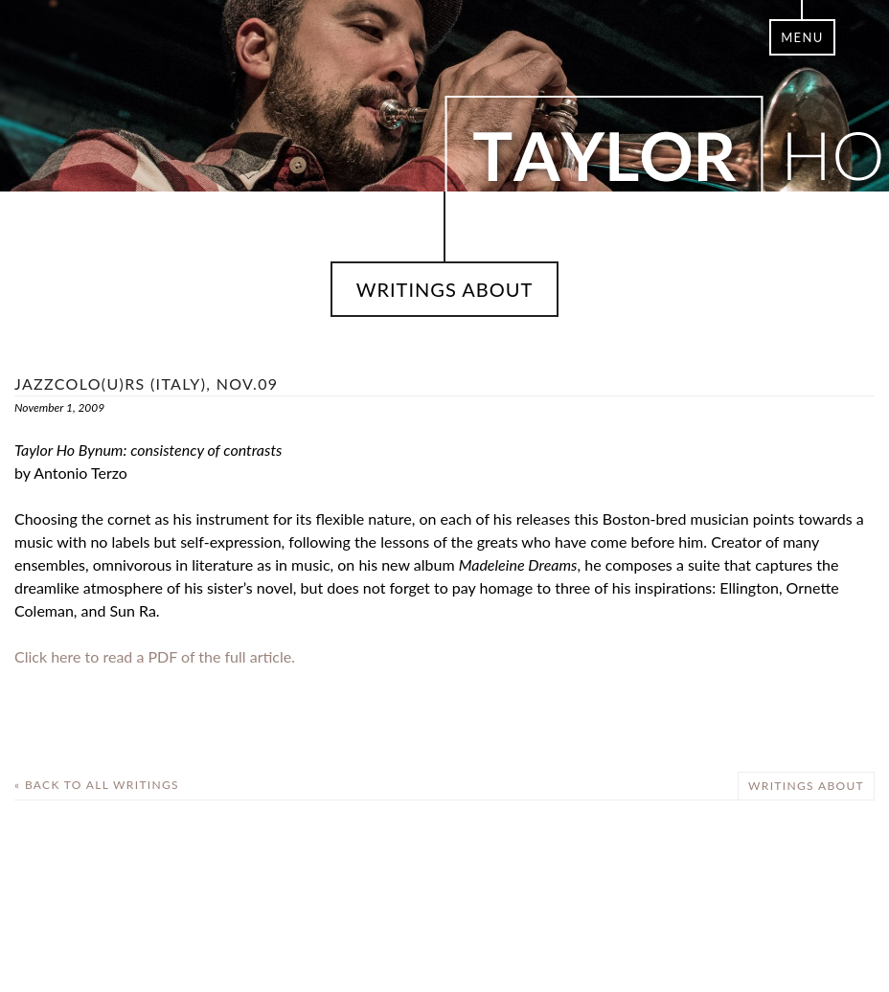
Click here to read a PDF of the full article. (154, 656)
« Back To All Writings (96, 785)
